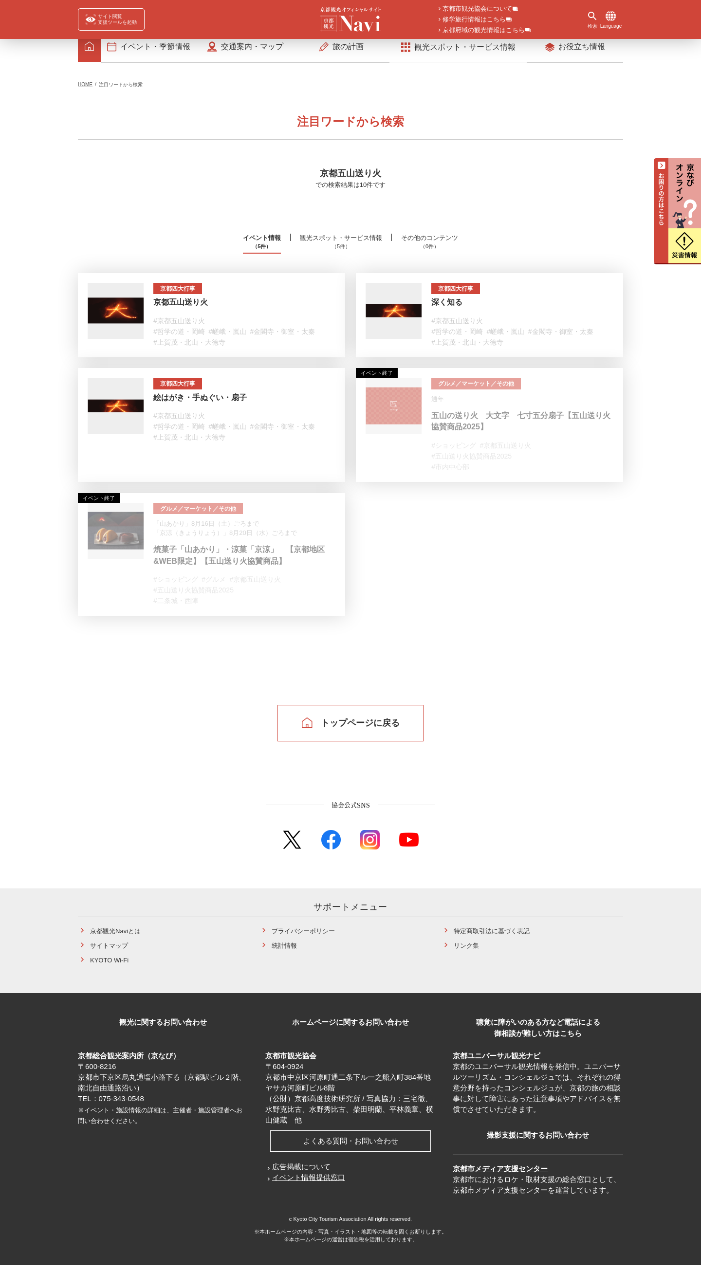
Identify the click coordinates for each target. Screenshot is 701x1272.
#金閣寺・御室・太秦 (282, 338)
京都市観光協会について (477, 9)
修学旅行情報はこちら (474, 20)
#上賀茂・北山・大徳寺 (189, 348)
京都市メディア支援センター (500, 1175)
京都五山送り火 (180, 309)
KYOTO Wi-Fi (109, 967)
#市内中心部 (450, 474)
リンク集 (466, 952)
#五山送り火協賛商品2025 (471, 463)
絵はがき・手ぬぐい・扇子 (200, 404)
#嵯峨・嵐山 (227, 338)
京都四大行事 (181, 295)
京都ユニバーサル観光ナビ (496, 1062)
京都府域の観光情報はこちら (484, 31)
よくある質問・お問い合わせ (350, 1147)
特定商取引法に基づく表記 (492, 937)
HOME (85, 90)
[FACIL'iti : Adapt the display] (111, 19)
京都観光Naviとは (115, 937)
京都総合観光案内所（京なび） (129, 1062)
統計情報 (284, 952)
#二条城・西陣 (175, 608)
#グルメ (214, 586)
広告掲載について (301, 1173)
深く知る (446, 309)
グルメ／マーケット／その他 (481, 390)
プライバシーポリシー (303, 937)
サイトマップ (109, 952)
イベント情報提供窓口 (308, 1184)
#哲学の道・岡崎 (179, 338)
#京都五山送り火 (179, 327)
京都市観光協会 (290, 1062)
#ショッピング (453, 452)
